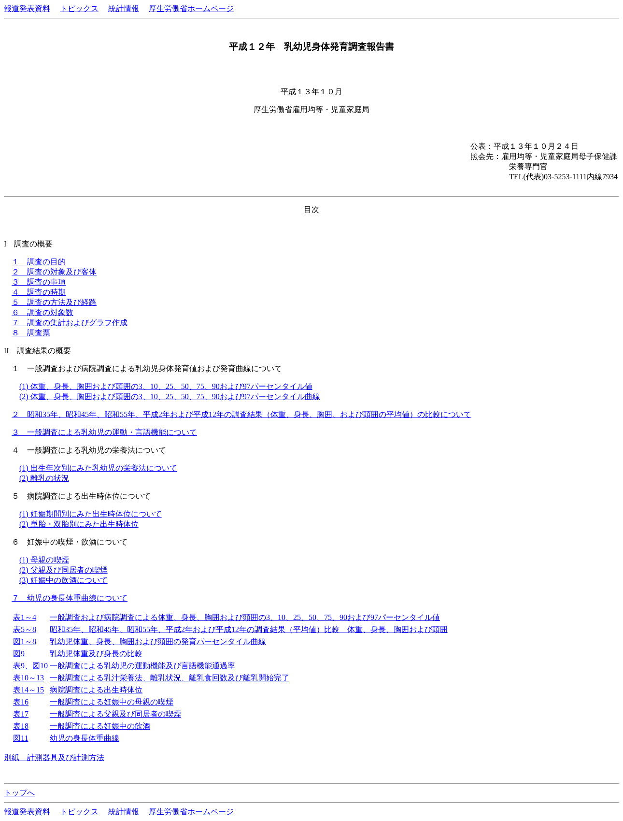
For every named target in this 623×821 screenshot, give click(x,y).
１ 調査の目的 (39, 262)
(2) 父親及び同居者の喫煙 (63, 570)
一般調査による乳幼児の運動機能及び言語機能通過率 (142, 666)
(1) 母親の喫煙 (44, 560)
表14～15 (28, 690)
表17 (20, 714)
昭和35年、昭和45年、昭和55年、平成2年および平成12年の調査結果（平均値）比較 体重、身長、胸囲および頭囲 (249, 629)
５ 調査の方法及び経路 (54, 302)
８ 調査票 (31, 333)
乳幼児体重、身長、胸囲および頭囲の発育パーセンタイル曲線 (158, 641)
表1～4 (24, 617)
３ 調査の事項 (39, 282)
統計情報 (123, 8)
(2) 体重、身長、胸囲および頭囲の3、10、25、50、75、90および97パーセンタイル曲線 (169, 396)
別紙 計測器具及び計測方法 (54, 757)
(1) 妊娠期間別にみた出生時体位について (90, 514)
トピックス (79, 8)
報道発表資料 (27, 8)
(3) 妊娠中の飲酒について (63, 580)
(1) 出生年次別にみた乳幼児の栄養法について (98, 468)
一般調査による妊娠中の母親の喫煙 (111, 702)
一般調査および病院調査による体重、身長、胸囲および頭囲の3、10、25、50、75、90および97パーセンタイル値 (245, 617)
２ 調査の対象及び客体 (54, 272)
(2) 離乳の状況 (44, 478)
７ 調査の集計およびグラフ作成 (69, 322)
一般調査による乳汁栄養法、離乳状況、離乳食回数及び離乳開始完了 (169, 678)
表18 (20, 726)
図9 (19, 653)
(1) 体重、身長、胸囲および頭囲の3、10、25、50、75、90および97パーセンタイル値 (165, 386)
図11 (20, 738)
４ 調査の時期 (39, 292)
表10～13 (28, 678)
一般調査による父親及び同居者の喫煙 (115, 714)
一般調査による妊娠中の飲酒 (100, 726)
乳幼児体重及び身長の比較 (96, 653)
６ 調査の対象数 (42, 312)
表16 (20, 702)
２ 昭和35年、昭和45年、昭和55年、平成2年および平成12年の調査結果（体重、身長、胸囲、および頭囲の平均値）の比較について (241, 414)
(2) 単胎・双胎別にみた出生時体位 (79, 524)
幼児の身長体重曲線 (84, 738)
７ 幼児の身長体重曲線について (69, 598)
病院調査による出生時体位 (96, 690)
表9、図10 (30, 666)
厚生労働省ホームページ (191, 8)
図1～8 (24, 641)
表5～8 (24, 629)
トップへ (19, 793)
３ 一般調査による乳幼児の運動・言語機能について (104, 432)
